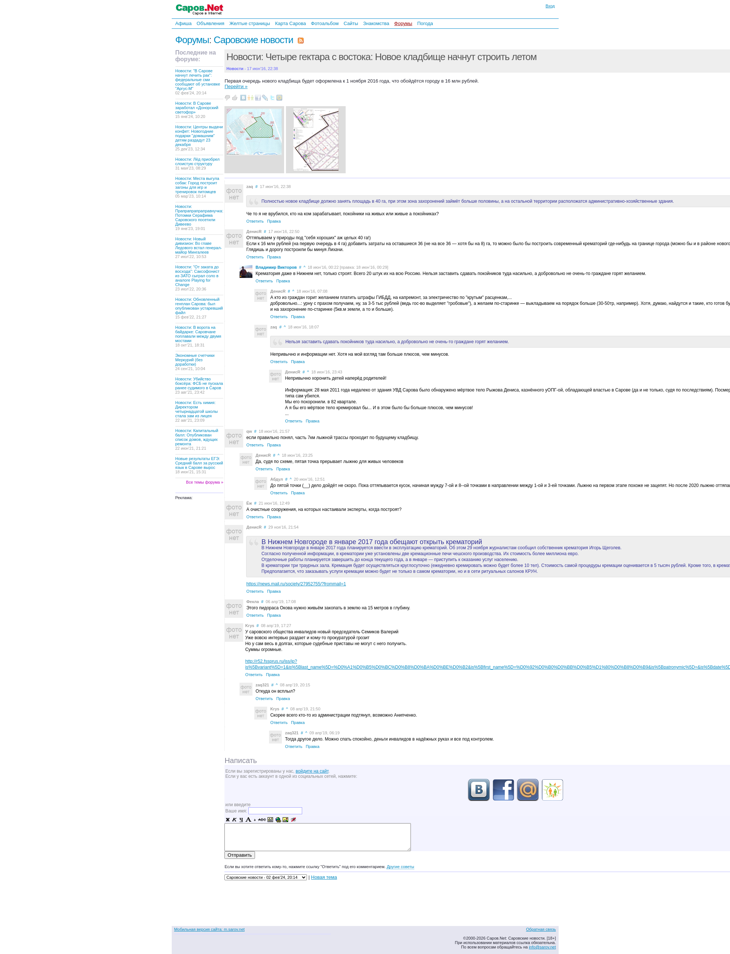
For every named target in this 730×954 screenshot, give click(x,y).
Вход (550, 6)
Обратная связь (541, 929)
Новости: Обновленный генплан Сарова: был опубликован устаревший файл (199, 308)
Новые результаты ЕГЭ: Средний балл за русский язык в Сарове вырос (199, 465)
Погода (425, 23)
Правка (274, 221)
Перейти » (235, 86)
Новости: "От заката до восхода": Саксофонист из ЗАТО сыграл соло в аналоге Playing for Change (197, 278)
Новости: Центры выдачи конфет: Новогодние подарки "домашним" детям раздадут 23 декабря (199, 138)
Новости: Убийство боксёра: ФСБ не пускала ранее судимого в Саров (199, 385)
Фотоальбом (325, 23)
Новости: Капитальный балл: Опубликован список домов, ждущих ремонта (197, 439)
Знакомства (376, 23)
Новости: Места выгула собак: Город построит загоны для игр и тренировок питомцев (197, 187)
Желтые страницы (249, 23)
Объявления (210, 23)
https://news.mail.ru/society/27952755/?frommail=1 (296, 583)
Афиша (183, 23)
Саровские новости (253, 39)
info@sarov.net (542, 947)
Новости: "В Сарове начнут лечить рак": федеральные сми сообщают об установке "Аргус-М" (197, 82)
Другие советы (400, 866)
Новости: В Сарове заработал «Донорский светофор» (197, 110)
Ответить (254, 221)
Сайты (350, 23)
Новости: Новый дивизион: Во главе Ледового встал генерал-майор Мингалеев (198, 248)
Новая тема (324, 877)
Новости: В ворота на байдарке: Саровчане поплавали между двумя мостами (198, 336)
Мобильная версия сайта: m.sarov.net (209, 929)
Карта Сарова (290, 23)
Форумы (403, 23)
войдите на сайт (312, 771)
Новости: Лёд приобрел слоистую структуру (197, 163)
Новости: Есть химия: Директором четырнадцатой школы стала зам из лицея (196, 411)
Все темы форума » (204, 482)
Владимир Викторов (276, 267)
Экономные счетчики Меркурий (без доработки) (195, 362)
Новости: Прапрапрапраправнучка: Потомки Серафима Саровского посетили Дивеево (199, 217)
